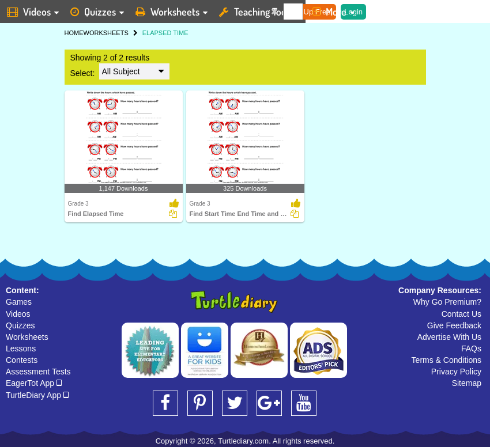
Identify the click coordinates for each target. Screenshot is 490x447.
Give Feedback (454, 325)
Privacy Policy (456, 371)
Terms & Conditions (446, 360)
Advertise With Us (449, 337)
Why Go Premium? (447, 301)
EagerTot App (34, 383)
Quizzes (20, 325)
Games (19, 301)
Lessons (21, 348)
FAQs (471, 348)
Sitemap (466, 383)
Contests (21, 360)
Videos (18, 314)
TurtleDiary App (37, 395)
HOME (74, 32)
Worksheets (27, 337)
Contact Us (461, 314)
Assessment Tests (38, 371)
